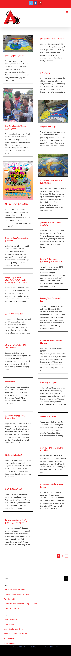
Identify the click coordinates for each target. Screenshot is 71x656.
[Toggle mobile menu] (67, 12)
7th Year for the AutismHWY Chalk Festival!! (15, 346)
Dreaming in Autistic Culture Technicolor (50, 223)
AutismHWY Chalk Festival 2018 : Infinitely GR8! (52, 181)
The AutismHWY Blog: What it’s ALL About (51, 449)
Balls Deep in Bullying (48, 382)
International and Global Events (16, 634)
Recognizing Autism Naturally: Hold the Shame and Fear (16, 521)
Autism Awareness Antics (14, 313)
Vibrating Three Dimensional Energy (50, 299)
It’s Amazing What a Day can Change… (51, 341)
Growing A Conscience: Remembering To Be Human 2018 (52, 260)
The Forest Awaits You (48, 126)
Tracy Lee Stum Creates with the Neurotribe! (16, 239)
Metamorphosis (10, 381)
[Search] (66, 578)
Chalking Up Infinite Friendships (16, 204)
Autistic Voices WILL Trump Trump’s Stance (15, 417)
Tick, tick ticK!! (45, 72)
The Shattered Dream (48, 416)
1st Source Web (54, 647)
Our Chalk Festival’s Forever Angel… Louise (15, 127)
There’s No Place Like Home (15, 55)
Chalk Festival (9, 624)
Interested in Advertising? (14, 629)
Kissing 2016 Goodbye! (13, 454)
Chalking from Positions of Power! (52, 38)
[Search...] (33, 578)
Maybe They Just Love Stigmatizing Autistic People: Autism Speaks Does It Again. (16, 280)
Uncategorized (9, 643)
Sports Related (9, 638)
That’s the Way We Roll (13, 489)
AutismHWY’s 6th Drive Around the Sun (52, 485)
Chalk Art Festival (10, 620)
